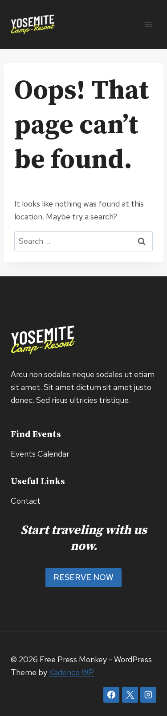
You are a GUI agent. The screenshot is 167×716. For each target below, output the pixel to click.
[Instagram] (148, 695)
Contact (26, 501)
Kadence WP (71, 672)
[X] (130, 695)
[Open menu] (148, 24)
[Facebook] (111, 695)
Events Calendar (40, 454)
